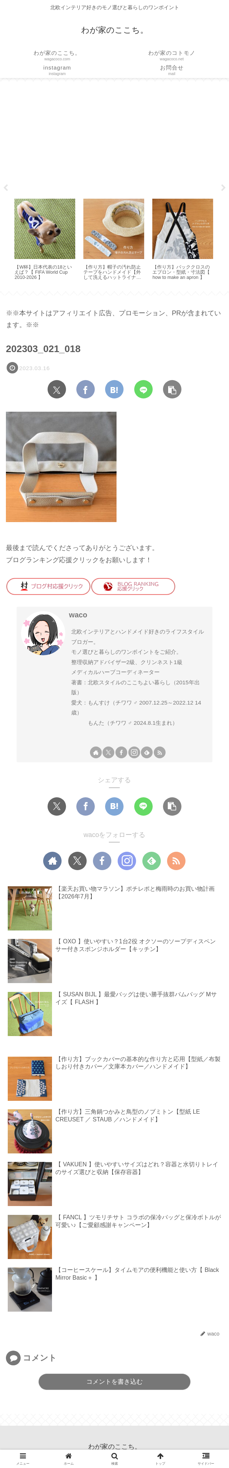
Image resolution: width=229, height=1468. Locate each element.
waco (78, 615)
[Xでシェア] (57, 389)
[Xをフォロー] (108, 752)
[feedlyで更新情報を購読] (147, 752)
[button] (172, 389)
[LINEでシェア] (143, 389)
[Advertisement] (114, 137)
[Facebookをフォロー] (121, 752)
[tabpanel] (45, 240)
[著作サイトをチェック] (96, 752)
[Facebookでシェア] (85, 389)
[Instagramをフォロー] (134, 752)
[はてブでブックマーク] (114, 389)
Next (223, 188)
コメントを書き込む (114, 1381)
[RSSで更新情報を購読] (160, 752)
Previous (5, 188)
